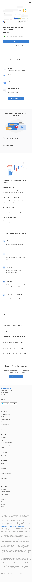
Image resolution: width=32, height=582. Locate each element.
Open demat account (5, 411)
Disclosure (10, 576)
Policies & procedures (24, 573)
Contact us (3, 437)
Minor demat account (5, 414)
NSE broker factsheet (21, 539)
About (2, 463)
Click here (22, 49)
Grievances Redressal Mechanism (18, 526)
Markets (3, 501)
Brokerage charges (5, 491)
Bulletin (2, 447)
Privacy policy (4, 576)
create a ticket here (4, 555)
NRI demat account (5, 416)
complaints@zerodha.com (6, 519)
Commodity (3, 421)
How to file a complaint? (6, 442)
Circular (3, 450)
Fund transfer (4, 426)
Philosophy (3, 465)
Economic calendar (5, 496)
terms (21, 45)
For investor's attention (18, 576)
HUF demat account (5, 419)
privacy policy (25, 45)
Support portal (4, 440)
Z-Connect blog (4, 452)
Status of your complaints (6, 445)
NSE (2, 573)
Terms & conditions (15, 573)
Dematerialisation (5, 424)
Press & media (4, 468)
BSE (5, 573)
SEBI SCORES (14, 522)
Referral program (5, 481)
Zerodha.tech (4, 475)
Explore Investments (16, 99)
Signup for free (16, 377)
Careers (3, 470)
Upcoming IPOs (4, 489)
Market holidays (4, 494)
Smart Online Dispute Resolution (6, 526)
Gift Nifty (3, 506)
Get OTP (16, 41)
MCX (8, 573)
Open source (4, 478)
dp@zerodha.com (19, 519)
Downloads (3, 455)
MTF (2, 429)
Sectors (3, 504)
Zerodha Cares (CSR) (6, 473)
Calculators (3, 499)
